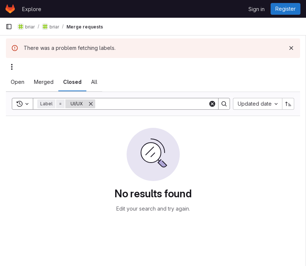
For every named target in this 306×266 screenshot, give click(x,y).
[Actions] (12, 67)
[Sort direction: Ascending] (288, 104)
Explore (31, 9)
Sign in (256, 9)
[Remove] (90, 103)
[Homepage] (10, 9)
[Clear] (212, 103)
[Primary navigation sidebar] (9, 27)
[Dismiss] (291, 48)
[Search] (152, 103)
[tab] (17, 82)
